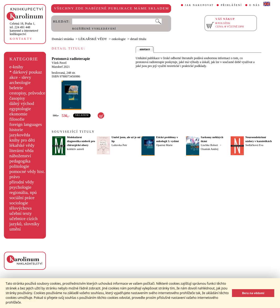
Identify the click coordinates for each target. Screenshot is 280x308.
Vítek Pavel (59, 63)
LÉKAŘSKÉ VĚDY (92, 39)
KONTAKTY (21, 39)
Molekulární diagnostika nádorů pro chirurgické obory (81, 141)
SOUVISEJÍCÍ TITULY (73, 131)
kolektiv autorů (75, 149)
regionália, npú (23, 192)
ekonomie (18, 113)
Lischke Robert (209, 145)
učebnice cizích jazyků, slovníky (24, 221)
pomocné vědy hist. (27, 171)
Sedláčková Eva (254, 145)
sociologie (18, 202)
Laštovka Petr (119, 145)
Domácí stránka (63, 39)
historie (16, 129)
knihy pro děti (22, 140)
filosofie (17, 119)
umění (15, 229)
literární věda (21, 150)
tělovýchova (20, 208)
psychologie (20, 187)
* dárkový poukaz (25, 72)
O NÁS (254, 5)
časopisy (17, 98)
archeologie (20, 82)
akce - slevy (20, 77)
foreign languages (25, 124)
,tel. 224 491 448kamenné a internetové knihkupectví (24, 29)
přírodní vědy (21, 182)
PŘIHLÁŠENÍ (231, 5)
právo (14, 176)
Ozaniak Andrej (209, 149)
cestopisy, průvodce (27, 93)
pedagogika (19, 161)
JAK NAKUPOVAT (199, 5)
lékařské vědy (22, 145)
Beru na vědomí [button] (253, 293)
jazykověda (19, 134)
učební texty (20, 213)
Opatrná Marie (164, 145)
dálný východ (21, 103)
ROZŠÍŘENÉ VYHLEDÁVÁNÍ (94, 28)
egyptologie (20, 108)
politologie (19, 166)
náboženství (20, 155)
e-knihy (16, 66)
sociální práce (22, 197)
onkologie (118, 39)
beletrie (16, 87)
